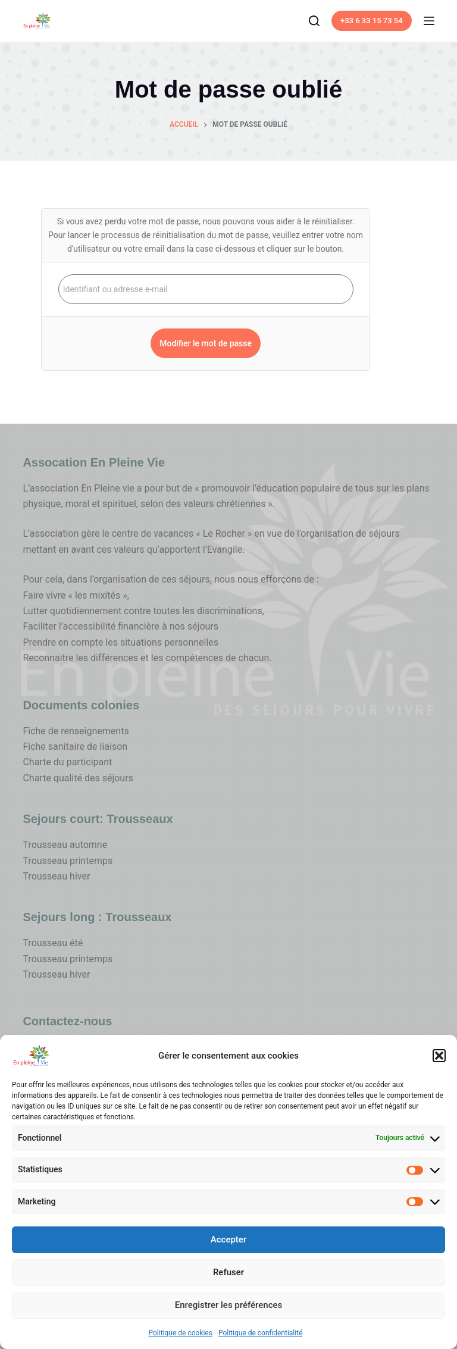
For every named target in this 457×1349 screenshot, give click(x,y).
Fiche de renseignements (76, 731)
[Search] (314, 20)
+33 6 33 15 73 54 (371, 20)
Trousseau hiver (56, 876)
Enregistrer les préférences (229, 1305)
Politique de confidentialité (260, 1333)
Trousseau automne (65, 844)
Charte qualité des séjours (78, 778)
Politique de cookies (180, 1333)
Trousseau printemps (67, 860)
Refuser (228, 1272)
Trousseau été (53, 943)
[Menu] (429, 20)
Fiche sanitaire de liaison (75, 746)
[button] (439, 1056)
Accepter (228, 1239)
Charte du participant (67, 762)
